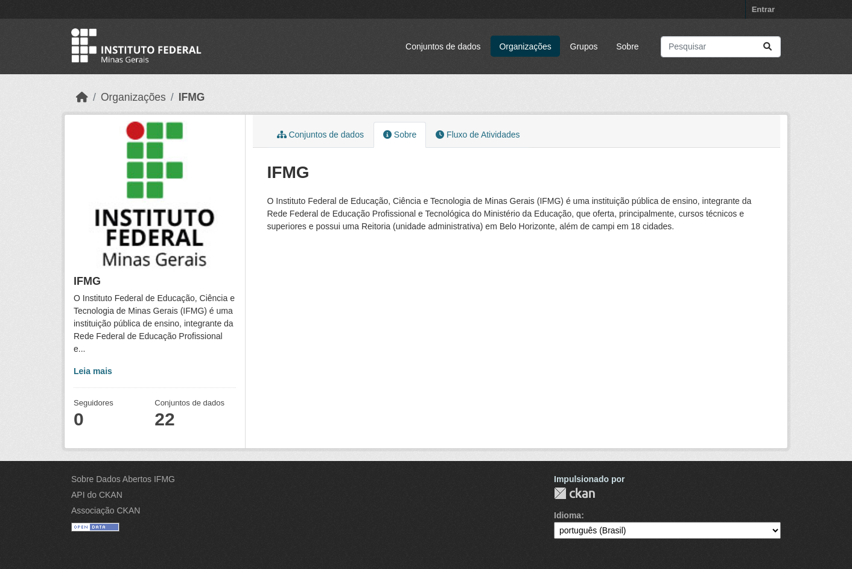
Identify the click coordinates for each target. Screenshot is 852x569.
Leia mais (93, 371)
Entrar (763, 9)
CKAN (574, 493)
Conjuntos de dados (443, 46)
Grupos (584, 46)
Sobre (627, 46)
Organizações (525, 46)
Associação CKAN (105, 510)
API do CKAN (96, 495)
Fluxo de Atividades (478, 134)
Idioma (567, 515)
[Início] (82, 97)
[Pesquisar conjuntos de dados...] (721, 46)
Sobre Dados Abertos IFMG (123, 479)
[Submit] (767, 46)
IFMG (192, 97)
